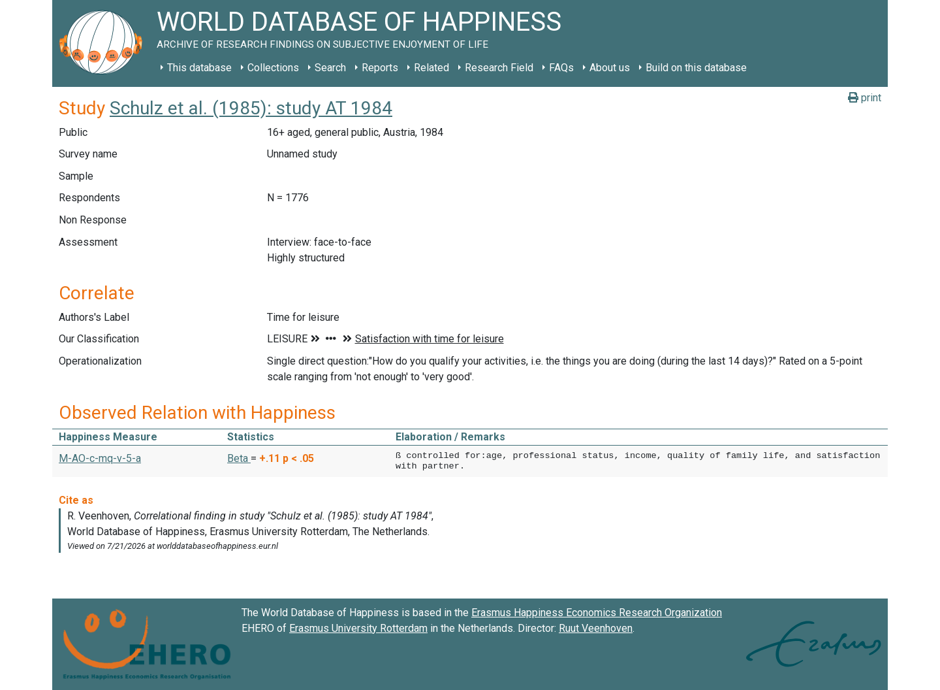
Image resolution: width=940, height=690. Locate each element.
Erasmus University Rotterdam (358, 628)
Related (431, 67)
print (864, 97)
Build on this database (696, 67)
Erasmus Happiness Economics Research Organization (596, 612)
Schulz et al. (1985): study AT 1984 (251, 108)
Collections (273, 67)
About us (609, 67)
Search (330, 67)
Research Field (499, 67)
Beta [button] (239, 458)
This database (199, 67)
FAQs (561, 67)
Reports (380, 67)
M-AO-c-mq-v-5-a (100, 458)
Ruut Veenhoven (596, 628)
